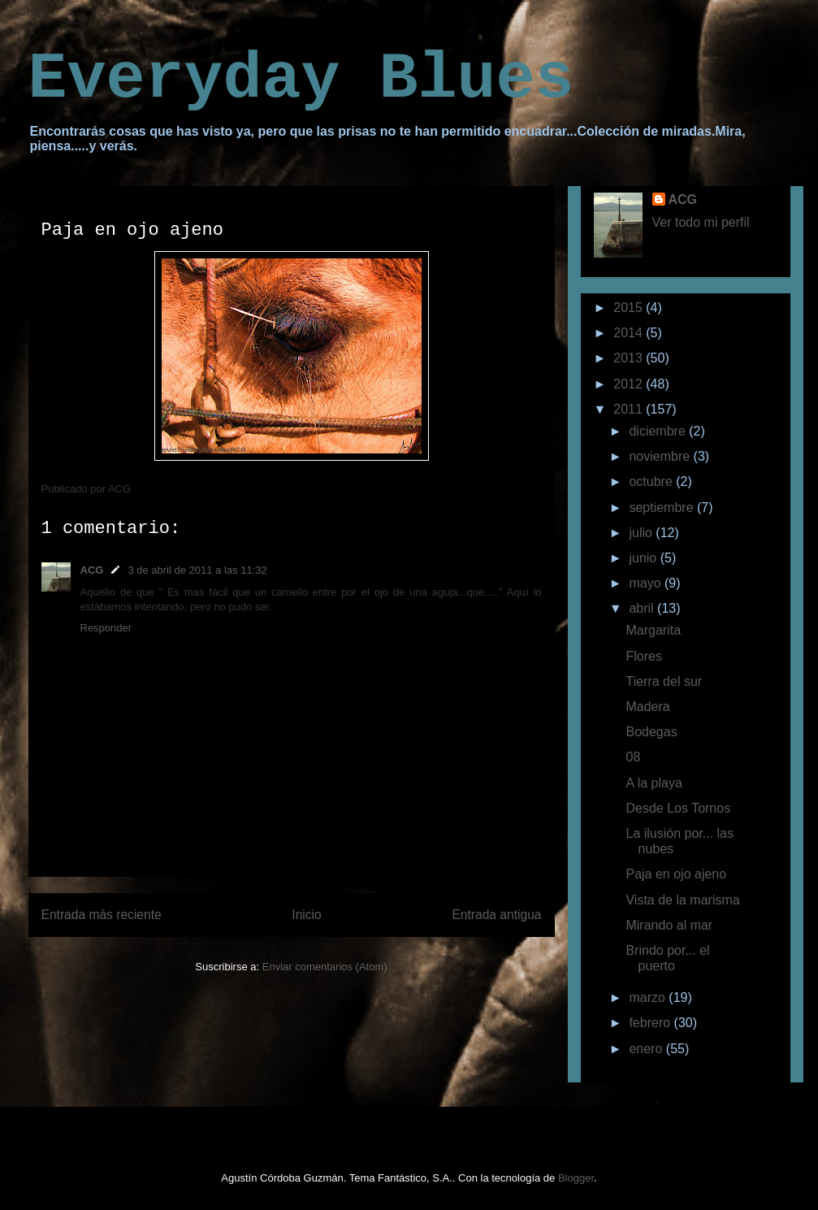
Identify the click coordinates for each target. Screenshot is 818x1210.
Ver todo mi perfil (701, 222)
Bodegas (651, 732)
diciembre (659, 431)
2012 (629, 384)
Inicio (306, 915)
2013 (629, 358)
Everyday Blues (301, 79)
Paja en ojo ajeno (675, 874)
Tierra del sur (663, 681)
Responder (106, 628)
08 (632, 757)
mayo (646, 583)
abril (643, 608)
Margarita (653, 630)
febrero (651, 1023)
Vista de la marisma (682, 900)
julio (642, 533)
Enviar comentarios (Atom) (324, 967)
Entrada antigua (496, 915)
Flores (643, 656)
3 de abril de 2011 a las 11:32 (197, 570)
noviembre (661, 456)
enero (647, 1049)
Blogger (576, 1178)
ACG (92, 570)
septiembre (663, 507)
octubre (652, 481)
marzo (649, 997)
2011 (629, 409)
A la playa (653, 783)
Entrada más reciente (101, 915)
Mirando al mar (668, 925)
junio (644, 558)
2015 (629, 307)
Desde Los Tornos (677, 808)
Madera (647, 706)
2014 (629, 333)
